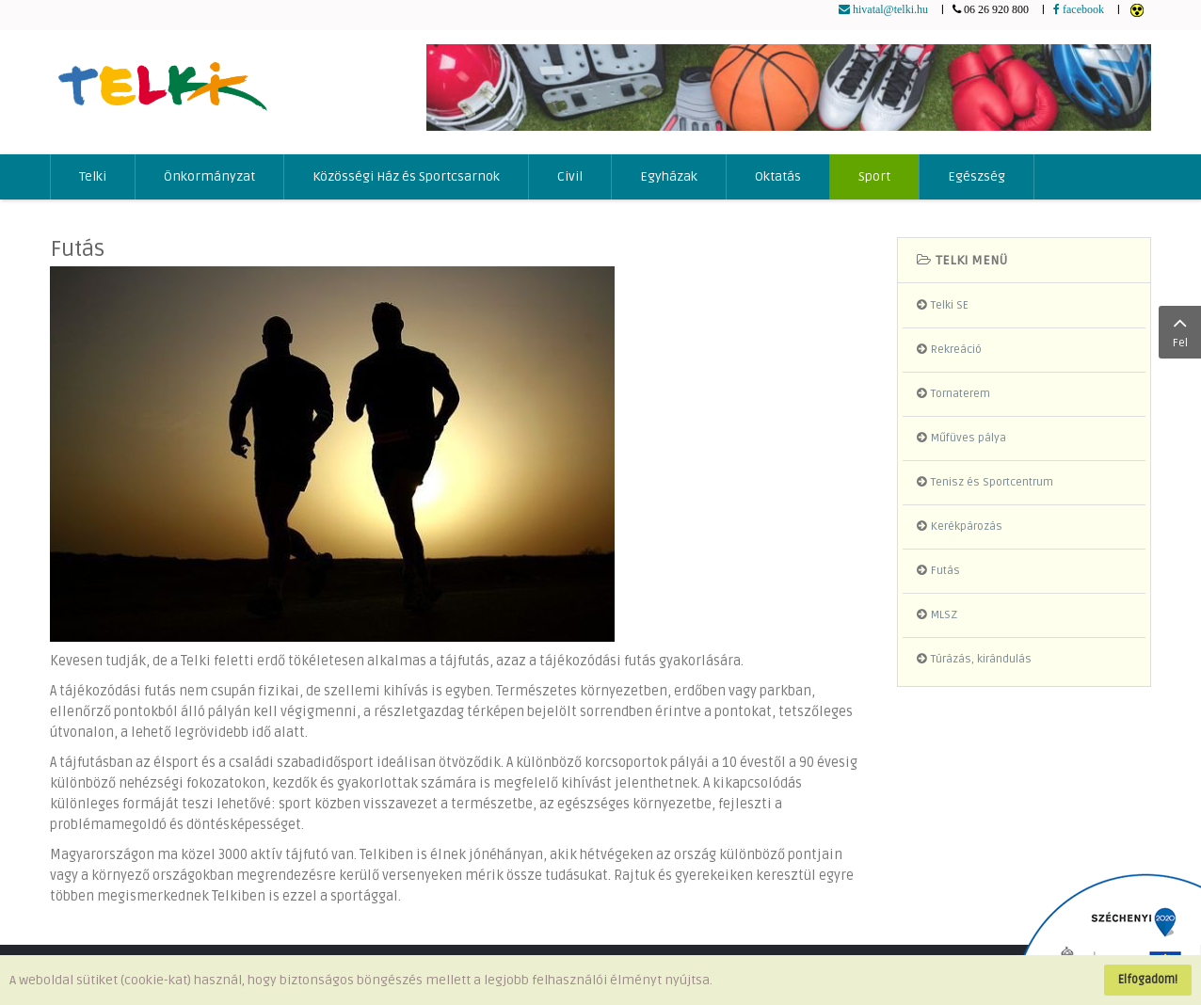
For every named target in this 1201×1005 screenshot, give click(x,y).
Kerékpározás (966, 526)
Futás (77, 249)
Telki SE (950, 305)
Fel (1180, 330)
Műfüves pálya (968, 438)
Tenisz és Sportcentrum (992, 482)
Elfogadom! (1147, 979)
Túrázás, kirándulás (981, 659)
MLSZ (944, 615)
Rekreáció (956, 350)
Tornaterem (960, 394)
